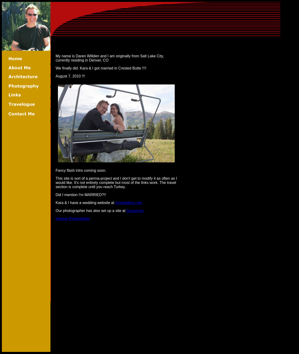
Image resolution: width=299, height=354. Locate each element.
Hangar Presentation (73, 219)
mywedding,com (128, 203)
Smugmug (134, 211)
